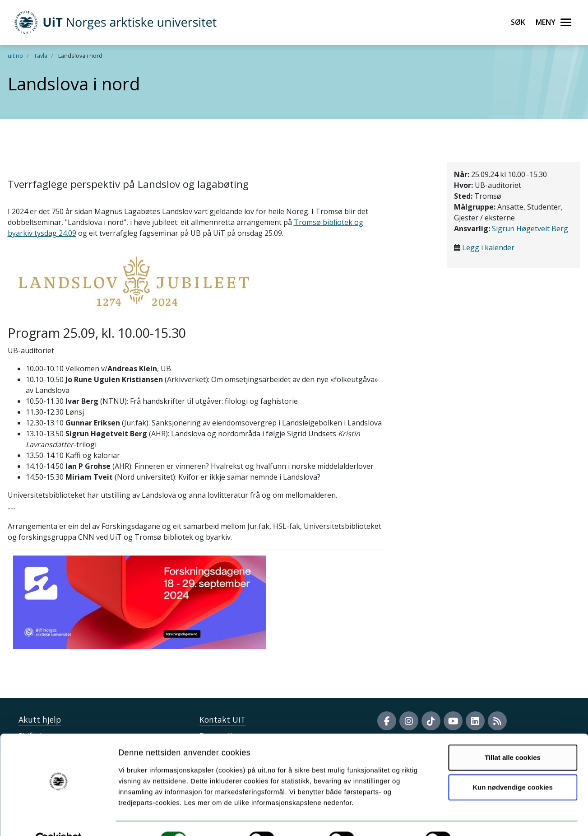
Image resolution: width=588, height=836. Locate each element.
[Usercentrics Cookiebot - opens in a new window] (58, 818)
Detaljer (480, 818)
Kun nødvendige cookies (512, 766)
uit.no (15, 55)
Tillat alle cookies (513, 737)
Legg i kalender (488, 247)
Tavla (40, 55)
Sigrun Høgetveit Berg (530, 229)
